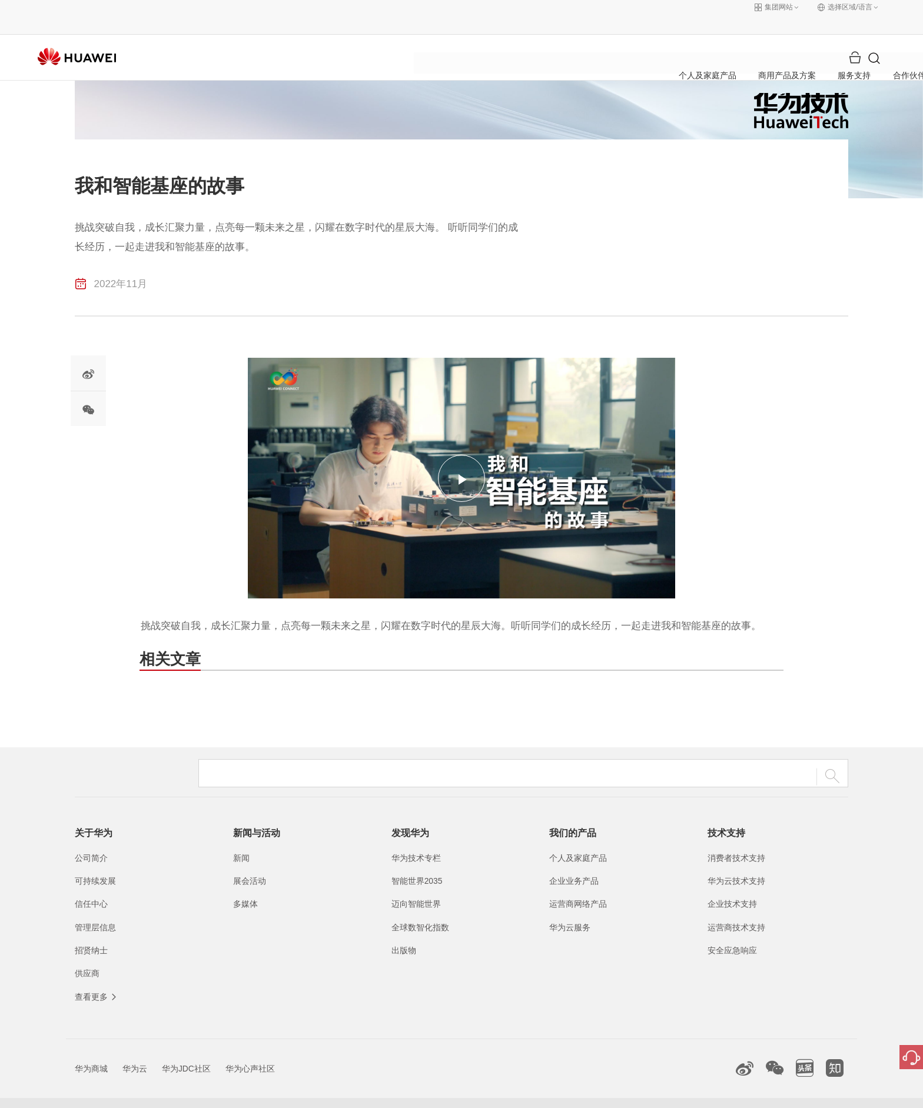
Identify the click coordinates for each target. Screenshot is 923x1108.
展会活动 (249, 861)
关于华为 (620, 38)
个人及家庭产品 (316, 38)
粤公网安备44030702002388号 (480, 1093)
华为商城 (91, 1049)
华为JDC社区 (186, 1049)
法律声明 (622, 1093)
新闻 (241, 838)
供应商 (87, 954)
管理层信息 (95, 908)
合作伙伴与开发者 (545, 38)
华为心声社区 (250, 1049)
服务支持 (470, 38)
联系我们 (575, 1093)
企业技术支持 (732, 885)
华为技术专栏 (416, 838)
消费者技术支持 (736, 838)
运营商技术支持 (736, 908)
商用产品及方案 (400, 38)
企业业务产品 (574, 861)
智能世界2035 (417, 861)
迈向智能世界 (416, 885)
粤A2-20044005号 (387, 1093)
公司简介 (91, 838)
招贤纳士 (91, 931)
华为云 (134, 1049)
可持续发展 (95, 861)
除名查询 (716, 1093)
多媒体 (245, 885)
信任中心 (91, 885)
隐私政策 (669, 1093)
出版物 (403, 931)
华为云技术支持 (736, 861)
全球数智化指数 (420, 908)
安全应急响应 (732, 931)
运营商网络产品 (578, 885)
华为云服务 (569, 908)
